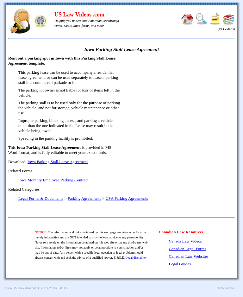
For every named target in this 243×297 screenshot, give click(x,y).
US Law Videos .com (79, 14)
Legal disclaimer (136, 257)
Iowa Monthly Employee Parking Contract (53, 180)
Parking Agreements (84, 198)
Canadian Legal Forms (187, 248)
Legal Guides (180, 264)
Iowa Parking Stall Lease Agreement (58, 161)
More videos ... (227, 288)
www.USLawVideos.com (21, 288)
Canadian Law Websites (188, 256)
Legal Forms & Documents (40, 198)
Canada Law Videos (185, 241)
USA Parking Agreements (126, 198)
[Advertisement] (180, 101)
